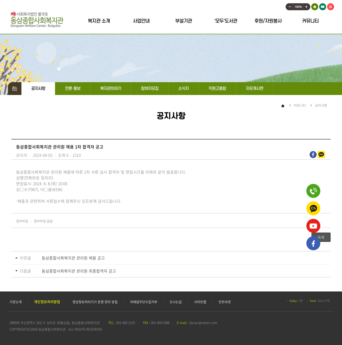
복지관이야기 (110, 88)
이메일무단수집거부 (143, 301)
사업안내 (141, 21)
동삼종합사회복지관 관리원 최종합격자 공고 (79, 271)
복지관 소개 (99, 21)
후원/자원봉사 (268, 21)
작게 (289, 6)
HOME (314, 6)
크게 (307, 6)
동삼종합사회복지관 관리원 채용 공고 (73, 258)
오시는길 (176, 301)
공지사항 (38, 88)
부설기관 (183, 21)
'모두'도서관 (225, 21)
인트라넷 (225, 301)
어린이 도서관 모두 (322, 6)
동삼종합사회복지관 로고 (37, 20)
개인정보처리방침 (47, 301)
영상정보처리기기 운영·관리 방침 (95, 301)
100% (298, 6)
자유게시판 (254, 88)
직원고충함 (217, 88)
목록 (321, 237)
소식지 (183, 88)
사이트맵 (330, 6)
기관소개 (16, 301)
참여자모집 (149, 88)
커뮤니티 (310, 21)
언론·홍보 (72, 88)
